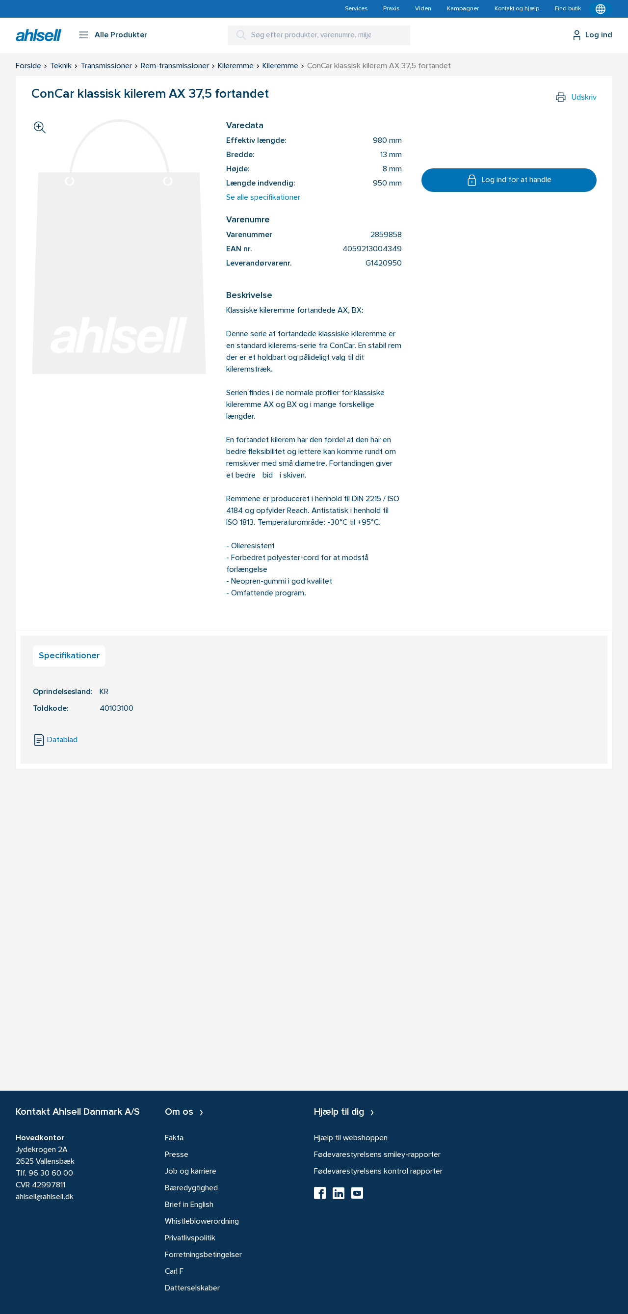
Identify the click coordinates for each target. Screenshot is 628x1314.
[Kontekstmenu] (600, 8)
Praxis (391, 8)
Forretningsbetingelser (203, 1255)
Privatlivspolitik (190, 1238)
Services (356, 8)
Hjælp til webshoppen (351, 1138)
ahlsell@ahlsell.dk (45, 1197)
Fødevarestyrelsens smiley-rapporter (377, 1155)
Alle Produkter (121, 35)
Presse (176, 1155)
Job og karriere (190, 1171)
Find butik (568, 8)
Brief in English (189, 1205)
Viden (423, 8)
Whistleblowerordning (202, 1221)
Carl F (174, 1271)
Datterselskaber (192, 1288)
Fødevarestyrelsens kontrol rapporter (378, 1171)
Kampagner (463, 8)
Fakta (174, 1138)
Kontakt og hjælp (517, 8)
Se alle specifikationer (263, 197)
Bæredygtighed (191, 1188)
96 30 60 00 (50, 1173)
